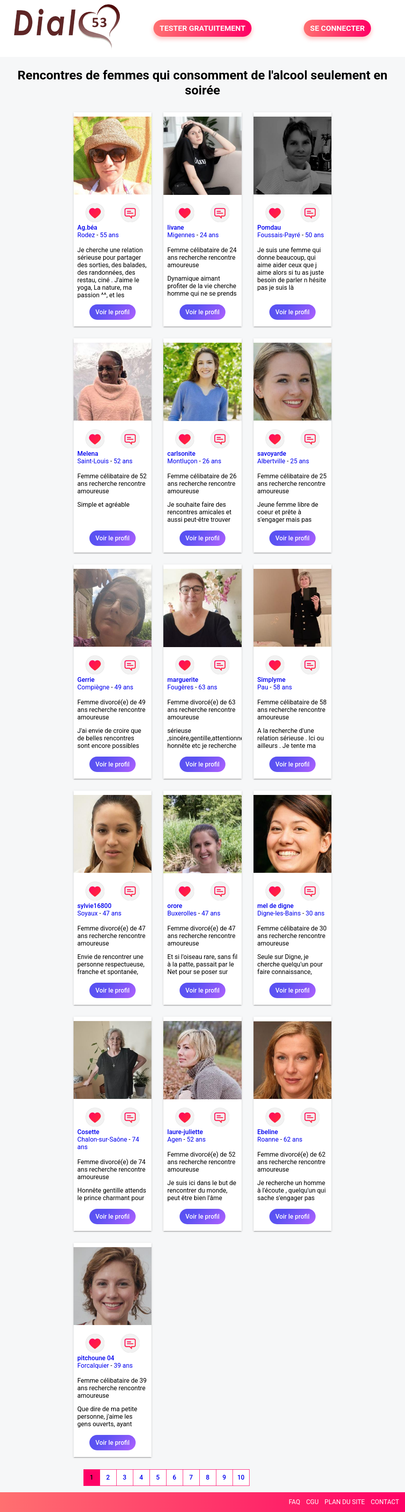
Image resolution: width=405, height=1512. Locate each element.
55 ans (109, 235)
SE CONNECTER (337, 28)
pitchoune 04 (96, 1358)
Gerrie (86, 679)
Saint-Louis (93, 461)
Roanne (268, 1139)
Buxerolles (182, 913)
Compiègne (94, 687)
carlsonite (181, 453)
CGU (312, 1502)
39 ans (123, 1365)
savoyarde (271, 453)
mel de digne (275, 906)
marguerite (182, 679)
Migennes (181, 235)
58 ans (282, 687)
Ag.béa (87, 227)
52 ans (123, 461)
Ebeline (267, 1132)
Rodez (86, 235)
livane (175, 227)
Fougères (180, 687)
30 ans (315, 913)
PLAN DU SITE (345, 1502)
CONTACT (385, 1502)
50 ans (314, 235)
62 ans (293, 1139)
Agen (174, 1139)
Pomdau (269, 227)
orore (174, 906)
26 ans (211, 461)
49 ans (123, 687)
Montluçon (182, 461)
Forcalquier (93, 1365)
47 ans (111, 913)
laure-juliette (185, 1132)
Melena (88, 453)
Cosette (89, 1132)
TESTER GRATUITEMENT (203, 28)
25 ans (299, 461)
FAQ (294, 1502)
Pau (263, 687)
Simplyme (271, 679)
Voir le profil (112, 312)
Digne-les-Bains (279, 913)
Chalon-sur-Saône (102, 1139)
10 (240, 1477)
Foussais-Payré (278, 235)
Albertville (271, 461)
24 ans (209, 235)
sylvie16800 (95, 906)
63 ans (208, 687)
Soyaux (88, 913)
